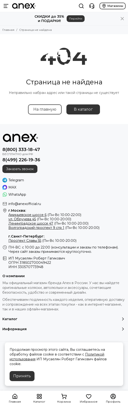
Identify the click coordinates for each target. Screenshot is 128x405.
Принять (22, 376)
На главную (44, 109)
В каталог (83, 109)
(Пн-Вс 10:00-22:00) (44, 215)
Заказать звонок (20, 169)
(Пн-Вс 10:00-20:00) (39, 219)
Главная (8, 30)
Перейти (75, 18)
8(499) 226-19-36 (21, 159)
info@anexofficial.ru (24, 204)
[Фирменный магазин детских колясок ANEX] (24, 6)
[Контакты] (92, 6)
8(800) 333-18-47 (21, 149)
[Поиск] (81, 6)
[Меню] (6, 6)
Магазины (112, 6)
